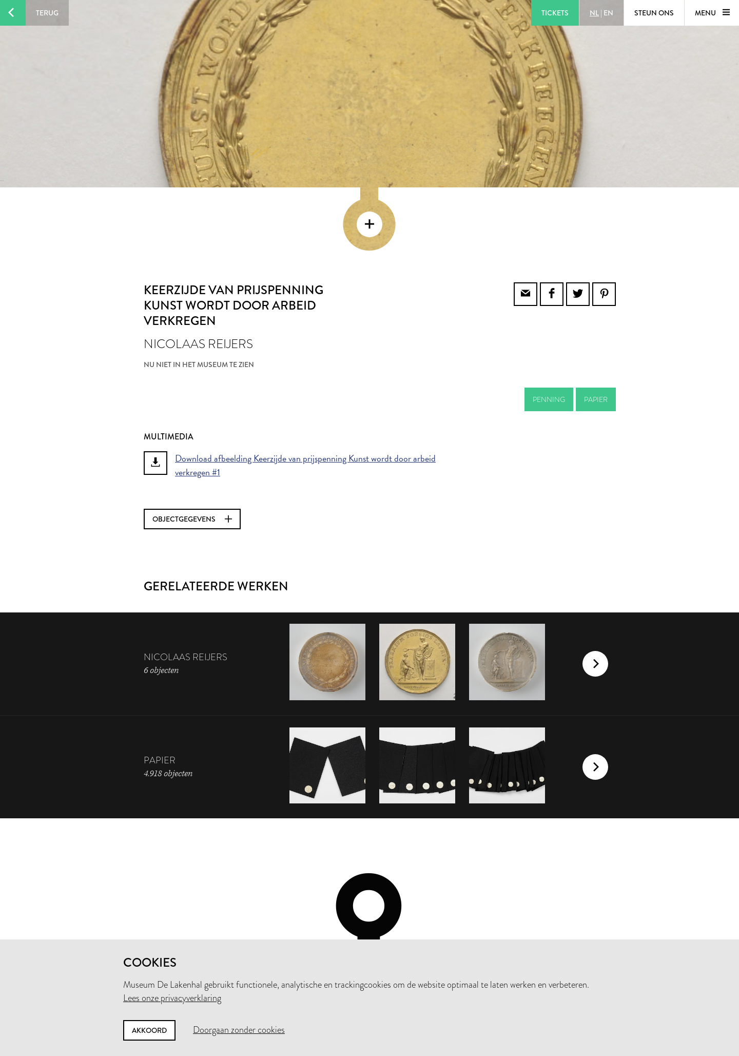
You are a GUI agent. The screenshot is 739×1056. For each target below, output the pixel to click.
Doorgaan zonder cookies (239, 1029)
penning (549, 330)
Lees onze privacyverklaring (172, 998)
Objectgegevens (192, 450)
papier (596, 330)
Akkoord (149, 1030)
